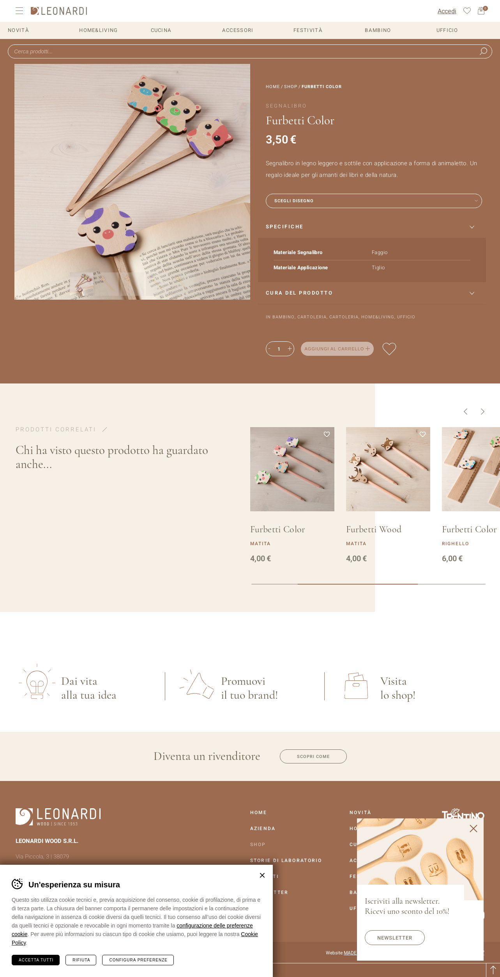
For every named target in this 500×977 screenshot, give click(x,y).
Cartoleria (312, 317)
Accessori (238, 30)
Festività (308, 30)
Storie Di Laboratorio (286, 860)
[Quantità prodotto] (279, 349)
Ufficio (447, 30)
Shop (290, 86)
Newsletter (394, 938)
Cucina (161, 30)
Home (273, 86)
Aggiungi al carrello (334, 348)
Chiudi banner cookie (262, 875)
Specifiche (285, 226)
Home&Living (98, 30)
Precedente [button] (465, 411)
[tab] (372, 227)
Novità (18, 30)
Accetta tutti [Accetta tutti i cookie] (36, 960)
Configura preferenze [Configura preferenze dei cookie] (138, 960)
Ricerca (483, 51)
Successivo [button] (482, 411)
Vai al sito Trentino (463, 815)
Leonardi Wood (59, 11)
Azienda (263, 828)
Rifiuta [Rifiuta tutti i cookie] (81, 960)
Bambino (378, 30)
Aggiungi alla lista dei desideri (389, 348)
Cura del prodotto (299, 293)
